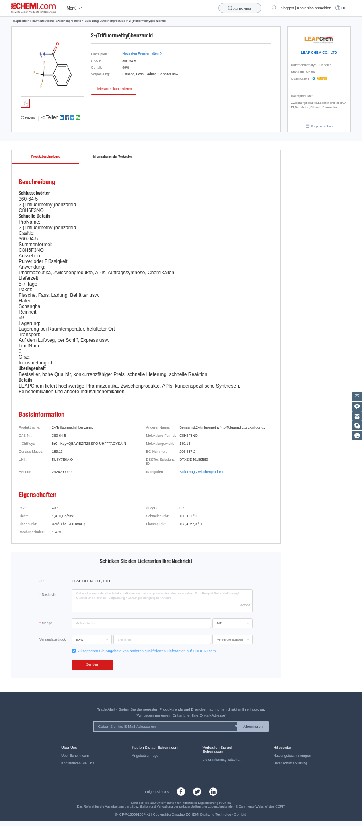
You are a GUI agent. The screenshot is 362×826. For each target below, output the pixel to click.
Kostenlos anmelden (314, 8)
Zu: (41, 581)
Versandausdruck (52, 639)
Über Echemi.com (75, 756)
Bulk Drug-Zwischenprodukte (105, 21)
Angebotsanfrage (145, 756)
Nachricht (49, 594)
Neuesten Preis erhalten (142, 53)
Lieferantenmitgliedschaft (222, 760)
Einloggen (285, 8)
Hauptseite (19, 21)
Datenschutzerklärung (290, 763)
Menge (47, 623)
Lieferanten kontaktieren (113, 89)
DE (344, 8)
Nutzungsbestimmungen (292, 756)
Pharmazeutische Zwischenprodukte (55, 21)
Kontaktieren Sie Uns (77, 763)
